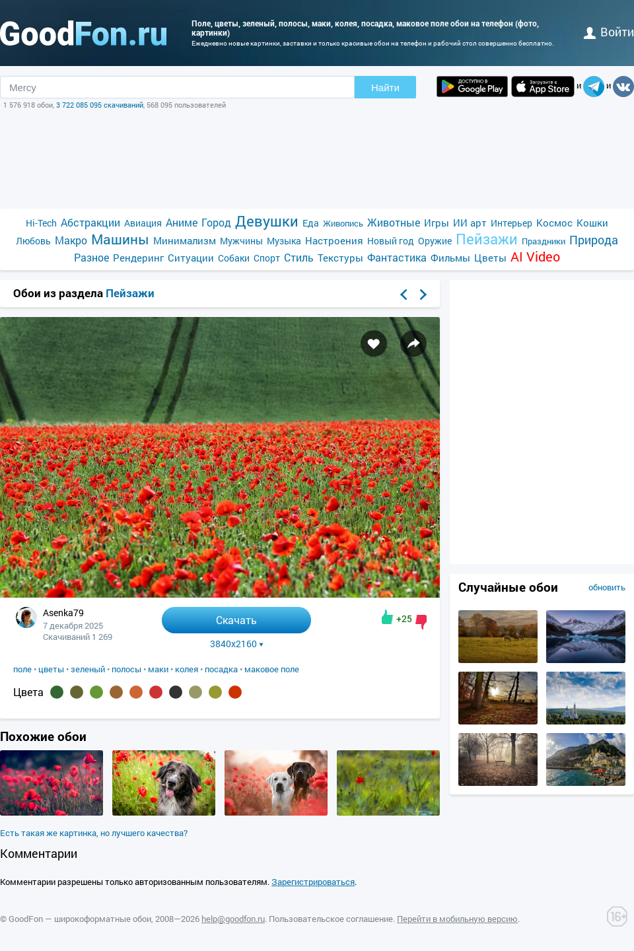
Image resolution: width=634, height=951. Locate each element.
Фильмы (450, 257)
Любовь (33, 240)
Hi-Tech (41, 223)
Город (216, 222)
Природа (593, 240)
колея (186, 669)
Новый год (390, 240)
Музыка (284, 240)
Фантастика (397, 257)
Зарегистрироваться (313, 882)
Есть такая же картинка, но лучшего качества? (94, 833)
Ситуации (191, 257)
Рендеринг (138, 257)
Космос (554, 222)
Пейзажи (487, 238)
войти (609, 32)
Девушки (267, 221)
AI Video (535, 256)
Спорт (267, 258)
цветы (51, 669)
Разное (91, 257)
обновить (606, 587)
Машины (120, 239)
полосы (126, 669)
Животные (393, 222)
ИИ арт (470, 222)
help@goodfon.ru (233, 919)
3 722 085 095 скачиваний (99, 105)
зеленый (88, 669)
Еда (310, 223)
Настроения (334, 240)
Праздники (543, 241)
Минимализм (184, 240)
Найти (385, 87)
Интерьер (511, 223)
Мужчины (241, 240)
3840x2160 (237, 644)
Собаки (234, 258)
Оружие (435, 240)
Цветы (490, 257)
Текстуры (340, 257)
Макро (71, 240)
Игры (436, 222)
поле (22, 669)
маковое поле (271, 669)
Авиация (143, 223)
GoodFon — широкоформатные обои (80, 919)
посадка (221, 669)
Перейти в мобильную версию (457, 919)
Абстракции (90, 222)
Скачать (236, 620)
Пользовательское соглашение (331, 919)
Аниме (181, 222)
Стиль (299, 257)
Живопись (343, 223)
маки (158, 669)
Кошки (592, 222)
